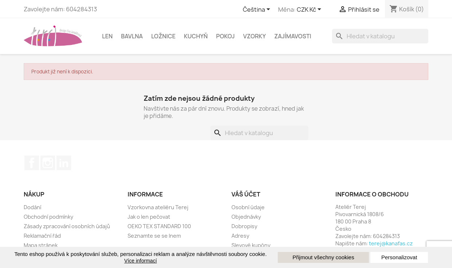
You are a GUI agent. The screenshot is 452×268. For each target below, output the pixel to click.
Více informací (140, 261)
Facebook (31, 163)
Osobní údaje (248, 207)
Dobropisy (244, 226)
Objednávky (246, 216)
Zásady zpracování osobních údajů (67, 226)
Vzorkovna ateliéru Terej (158, 207)
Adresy (240, 235)
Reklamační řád (42, 235)
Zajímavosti (292, 36)
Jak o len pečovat (149, 216)
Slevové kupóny (250, 245)
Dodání (32, 207)
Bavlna (132, 36)
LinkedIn (63, 163)
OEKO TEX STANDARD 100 (159, 226)
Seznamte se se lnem (154, 235)
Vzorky (254, 36)
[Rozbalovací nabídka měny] (310, 9)
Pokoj (225, 36)
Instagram (47, 163)
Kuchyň (196, 36)
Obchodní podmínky (48, 216)
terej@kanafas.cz (391, 243)
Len (107, 36)
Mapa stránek (41, 245)
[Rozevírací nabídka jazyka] (258, 9)
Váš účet (245, 194)
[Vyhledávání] (380, 36)
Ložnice (163, 36)
